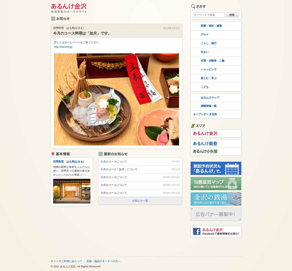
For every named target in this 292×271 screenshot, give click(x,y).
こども (200, 87)
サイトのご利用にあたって (66, 261)
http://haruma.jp (63, 46)
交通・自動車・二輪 (208, 61)
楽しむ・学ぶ (204, 78)
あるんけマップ (205, 98)
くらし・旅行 (204, 43)
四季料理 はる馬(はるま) (68, 161)
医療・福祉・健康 (207, 26)
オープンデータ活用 (205, 114)
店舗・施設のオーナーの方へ (103, 261)
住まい (200, 52)
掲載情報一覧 (204, 106)
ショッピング (204, 69)
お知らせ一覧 (140, 200)
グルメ (200, 34)
